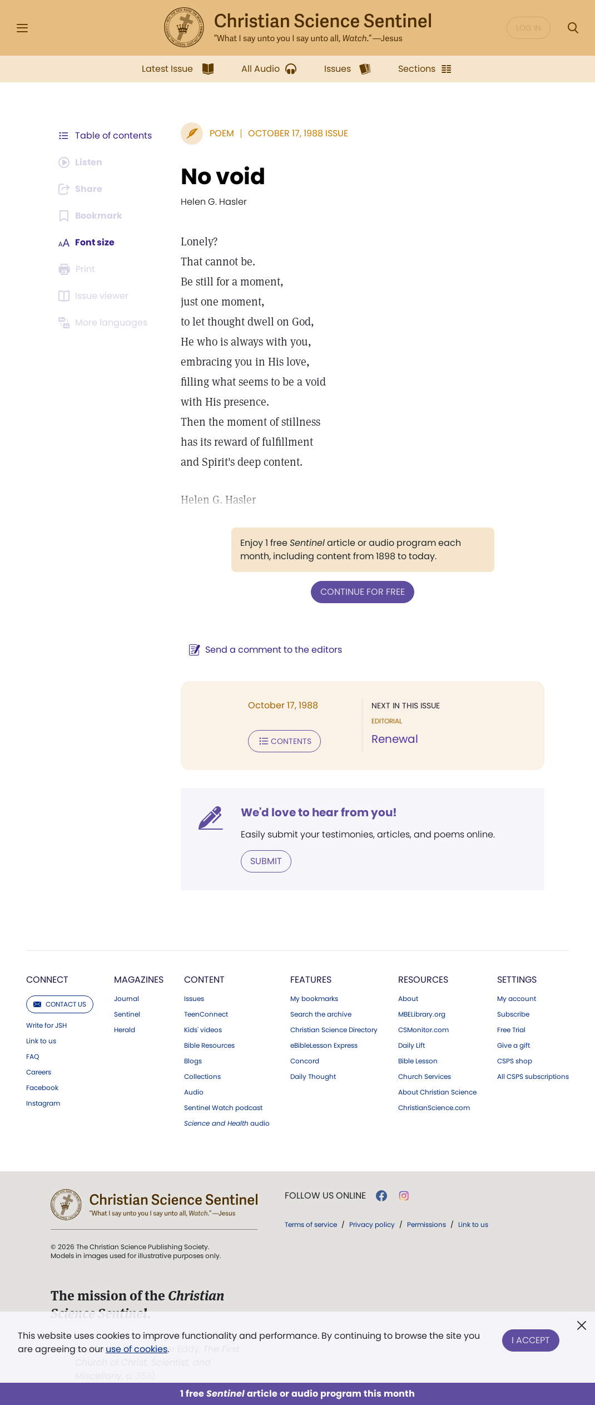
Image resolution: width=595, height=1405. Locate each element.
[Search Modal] (572, 28)
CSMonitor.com (423, 1030)
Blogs (193, 1061)
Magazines (138, 979)
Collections (202, 1076)
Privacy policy (372, 1224)
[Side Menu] (22, 28)
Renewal (394, 739)
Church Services (424, 1076)
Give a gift (513, 1045)
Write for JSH (46, 1025)
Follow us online (325, 1195)
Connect (47, 979)
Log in (528, 27)
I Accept (531, 1340)
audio (227, 1123)
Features (310, 979)
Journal (126, 998)
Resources (423, 979)
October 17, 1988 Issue (298, 133)
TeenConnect (206, 1014)
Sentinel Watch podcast (223, 1108)
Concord (304, 1061)
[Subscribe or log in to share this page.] (81, 189)
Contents (284, 741)
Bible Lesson (418, 1061)
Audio (194, 1092)
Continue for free (362, 591)
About (408, 998)
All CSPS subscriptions (533, 1076)
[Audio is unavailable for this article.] (81, 162)
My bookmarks (314, 998)
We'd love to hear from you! (319, 812)
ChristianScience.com (434, 1108)
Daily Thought (313, 1076)
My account (516, 998)
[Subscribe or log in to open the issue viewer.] (95, 296)
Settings (517, 979)
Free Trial (511, 1030)
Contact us (59, 1004)
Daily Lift (411, 1045)
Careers (38, 1072)
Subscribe (513, 1014)
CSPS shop (514, 1061)
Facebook (42, 1087)
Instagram (43, 1103)
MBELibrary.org (421, 1014)
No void (223, 176)
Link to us (41, 1041)
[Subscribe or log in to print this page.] (78, 269)
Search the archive (320, 1014)
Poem (222, 133)
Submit (266, 861)
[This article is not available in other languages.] (104, 322)
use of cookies (136, 1349)
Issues (194, 998)
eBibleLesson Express (324, 1045)
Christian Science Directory (334, 1030)
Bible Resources (209, 1045)
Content (204, 979)
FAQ (32, 1056)
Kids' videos (203, 1030)
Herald (124, 1030)
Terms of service (311, 1224)
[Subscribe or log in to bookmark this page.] (90, 216)
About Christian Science (437, 1092)
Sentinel (127, 1014)
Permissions (426, 1224)
